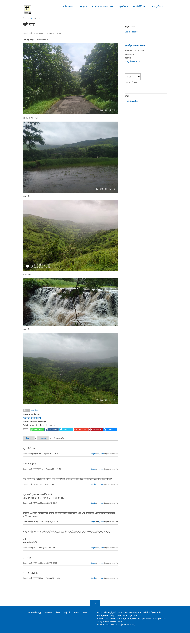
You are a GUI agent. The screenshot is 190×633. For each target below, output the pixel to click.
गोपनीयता (118, 615)
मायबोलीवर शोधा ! (132, 101)
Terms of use (102, 624)
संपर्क (135, 615)
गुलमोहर (122, 6)
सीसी (85, 613)
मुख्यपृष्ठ (33, 18)
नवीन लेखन (68, 6)
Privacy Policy (115, 624)
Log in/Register (132, 32)
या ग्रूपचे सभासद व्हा (132, 61)
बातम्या (76, 613)
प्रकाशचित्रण (34, 410)
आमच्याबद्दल (127, 615)
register (45, 438)
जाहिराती (67, 613)
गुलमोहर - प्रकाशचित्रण (32, 418)
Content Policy (128, 624)
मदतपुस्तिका (156, 6)
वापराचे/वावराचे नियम (105, 615)
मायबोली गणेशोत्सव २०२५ (102, 6)
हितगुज (82, 6)
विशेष (58, 613)
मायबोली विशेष (139, 6)
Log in (29, 438)
